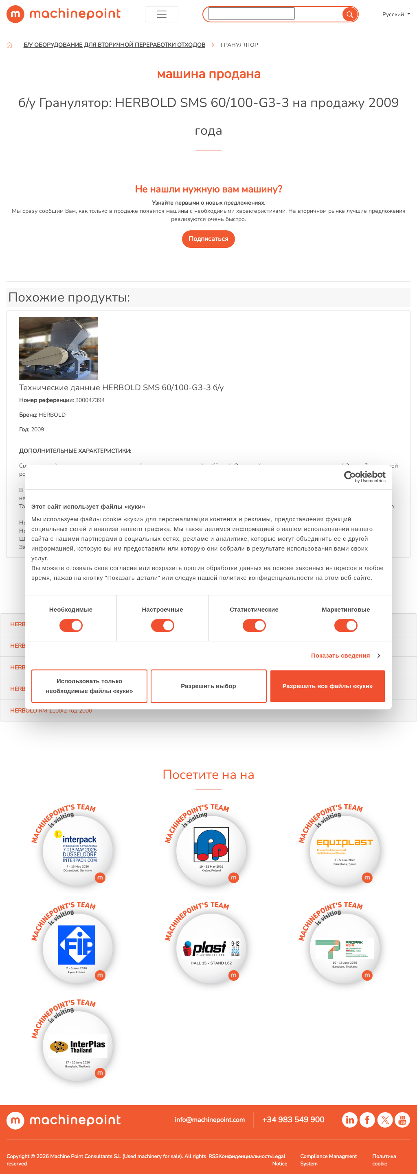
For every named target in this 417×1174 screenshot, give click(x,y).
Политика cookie (384, 1160)
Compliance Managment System (328, 1160)
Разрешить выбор (208, 685)
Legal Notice (279, 1160)
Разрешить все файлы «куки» (328, 685)
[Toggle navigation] (162, 14)
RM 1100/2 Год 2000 (51, 710)
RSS (213, 1156)
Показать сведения (340, 655)
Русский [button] (394, 14)
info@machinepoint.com (210, 1119)
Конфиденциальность (245, 1156)
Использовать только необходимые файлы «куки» (89, 686)
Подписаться (208, 238)
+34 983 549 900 (293, 1120)
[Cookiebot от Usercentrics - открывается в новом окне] (350, 477)
